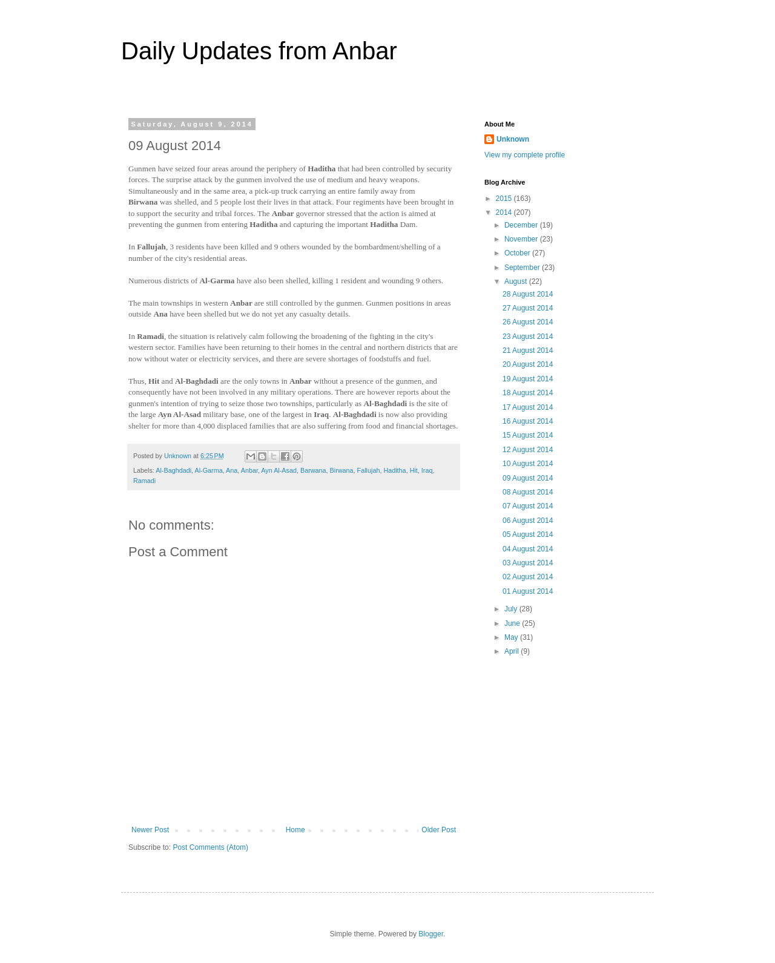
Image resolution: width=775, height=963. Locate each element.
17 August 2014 (528, 407)
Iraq (427, 470)
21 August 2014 (528, 350)
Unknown (512, 139)
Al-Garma (208, 470)
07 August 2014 (528, 506)
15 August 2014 (528, 435)
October (518, 253)
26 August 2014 (528, 322)
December (522, 225)
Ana (231, 470)
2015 (505, 198)
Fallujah (368, 470)
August (516, 281)
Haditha (394, 470)
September (523, 267)
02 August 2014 (528, 577)
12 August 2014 (528, 449)
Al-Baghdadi (173, 470)
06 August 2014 (528, 520)
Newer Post (150, 830)
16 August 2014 (528, 421)
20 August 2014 (528, 364)
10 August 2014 (528, 463)
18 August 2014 (528, 393)
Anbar (249, 470)
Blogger (430, 934)
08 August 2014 (528, 492)
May (512, 637)
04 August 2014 (528, 549)
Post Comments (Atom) (210, 847)
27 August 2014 (528, 308)
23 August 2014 (528, 336)
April (512, 651)
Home (295, 830)
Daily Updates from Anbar (259, 51)
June (513, 623)
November (522, 239)
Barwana (313, 470)
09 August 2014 (528, 478)
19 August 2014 (528, 379)
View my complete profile (524, 155)
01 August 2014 (528, 591)
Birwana (342, 470)
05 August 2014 (528, 534)
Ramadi (144, 480)
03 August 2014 (528, 563)
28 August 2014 (528, 294)
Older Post (438, 830)
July (511, 609)
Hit (414, 470)
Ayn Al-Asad (279, 470)
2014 (505, 212)
